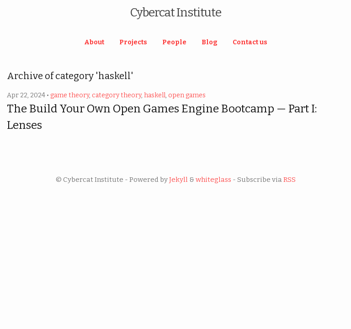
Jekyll (178, 179)
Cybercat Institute (175, 12)
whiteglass (213, 179)
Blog (210, 42)
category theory (116, 95)
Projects (133, 42)
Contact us (250, 42)
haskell (154, 95)
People (174, 42)
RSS (289, 179)
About (94, 42)
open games (187, 95)
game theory (69, 95)
